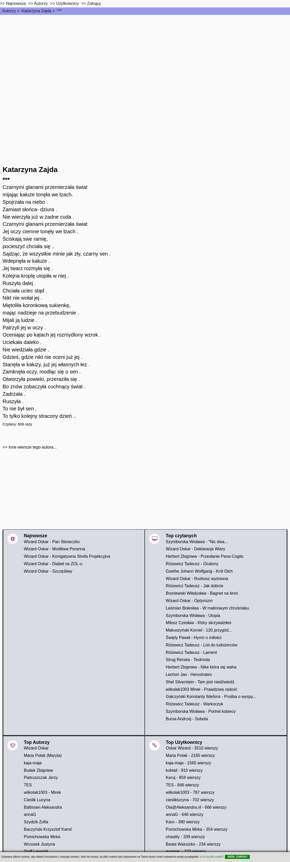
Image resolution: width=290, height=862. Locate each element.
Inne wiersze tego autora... (32, 447)
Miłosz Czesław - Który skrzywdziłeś (198, 623)
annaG (30, 814)
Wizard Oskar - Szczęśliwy (48, 571)
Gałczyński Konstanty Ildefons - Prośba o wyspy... (211, 696)
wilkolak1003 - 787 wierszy (190, 792)
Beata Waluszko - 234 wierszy (193, 844)
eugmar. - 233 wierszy (186, 851)
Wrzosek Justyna (39, 844)
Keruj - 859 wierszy (183, 777)
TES (28, 785)
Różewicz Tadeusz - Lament (191, 652)
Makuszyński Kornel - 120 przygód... (199, 630)
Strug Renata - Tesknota (188, 659)
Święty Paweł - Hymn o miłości (194, 637)
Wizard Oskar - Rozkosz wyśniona (197, 578)
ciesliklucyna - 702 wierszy (190, 800)
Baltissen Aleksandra (43, 807)
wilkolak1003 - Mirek (42, 792)
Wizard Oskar (36, 748)
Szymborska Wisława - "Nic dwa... (197, 542)
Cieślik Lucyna (37, 800)
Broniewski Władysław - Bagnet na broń (202, 593)
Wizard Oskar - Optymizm (189, 601)
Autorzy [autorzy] (41, 3)
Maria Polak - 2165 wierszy (190, 755)
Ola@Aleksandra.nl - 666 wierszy (196, 807)
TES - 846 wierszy (182, 785)
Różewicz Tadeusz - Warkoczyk (194, 704)
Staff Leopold (36, 851)
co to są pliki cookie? (211, 856)
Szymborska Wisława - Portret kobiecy (201, 711)
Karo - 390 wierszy (183, 822)
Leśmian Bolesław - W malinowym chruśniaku (207, 608)
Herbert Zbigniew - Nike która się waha (201, 667)
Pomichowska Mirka (42, 837)
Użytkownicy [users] (67, 3)
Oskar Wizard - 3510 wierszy (192, 748)
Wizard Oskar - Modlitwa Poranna (54, 549)
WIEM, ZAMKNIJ (237, 856)
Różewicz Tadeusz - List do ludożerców (201, 645)
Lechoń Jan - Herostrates (189, 674)
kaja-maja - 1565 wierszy (188, 763)
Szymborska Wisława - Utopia (193, 615)
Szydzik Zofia (36, 822)
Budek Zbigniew (38, 770)
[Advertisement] (145, 53)
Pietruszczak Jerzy (41, 777)
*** (59, 11)
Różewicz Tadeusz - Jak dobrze (194, 586)
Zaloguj (93, 3)
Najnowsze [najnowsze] (16, 3)
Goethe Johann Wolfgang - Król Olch (199, 571)
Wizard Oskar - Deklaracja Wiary (195, 549)
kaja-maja (33, 763)
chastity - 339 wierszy (185, 837)
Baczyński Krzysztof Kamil (48, 829)
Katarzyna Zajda (36, 11)
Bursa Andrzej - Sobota (187, 719)
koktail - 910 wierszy (184, 770)
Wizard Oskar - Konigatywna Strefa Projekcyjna (67, 556)
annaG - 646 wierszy (184, 814)
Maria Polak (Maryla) (43, 755)
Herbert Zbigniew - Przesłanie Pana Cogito (204, 556)
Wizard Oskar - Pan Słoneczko (52, 542)
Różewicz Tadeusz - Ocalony (192, 564)
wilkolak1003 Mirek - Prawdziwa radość (201, 689)
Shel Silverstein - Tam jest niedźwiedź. (200, 682)
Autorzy (9, 11)
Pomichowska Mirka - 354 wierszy (196, 829)
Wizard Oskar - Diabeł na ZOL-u (53, 564)
